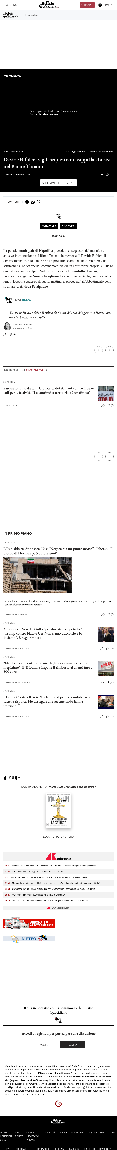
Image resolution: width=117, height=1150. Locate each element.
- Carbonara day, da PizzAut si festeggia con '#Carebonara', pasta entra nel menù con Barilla (50, 889)
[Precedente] (98, 350)
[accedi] (105, 5)
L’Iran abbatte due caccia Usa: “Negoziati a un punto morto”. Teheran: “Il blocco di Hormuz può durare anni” (58, 551)
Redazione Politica (16, 648)
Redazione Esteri (15, 614)
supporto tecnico (21, 1093)
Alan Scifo (11, 405)
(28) (110, 648)
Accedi (44, 1044)
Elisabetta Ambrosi (23, 324)
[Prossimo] (109, 350)
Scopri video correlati (58, 182)
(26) (110, 716)
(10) (110, 682)
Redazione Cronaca (16, 682)
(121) (110, 174)
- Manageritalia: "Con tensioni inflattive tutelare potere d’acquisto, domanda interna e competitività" (52, 883)
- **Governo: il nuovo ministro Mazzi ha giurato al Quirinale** (35, 895)
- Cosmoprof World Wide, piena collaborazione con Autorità (35, 871)
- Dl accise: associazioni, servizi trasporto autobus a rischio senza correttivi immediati (46, 877)
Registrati (73, 1044)
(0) (12, 334)
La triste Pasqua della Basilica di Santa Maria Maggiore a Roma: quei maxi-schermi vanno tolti (60, 314)
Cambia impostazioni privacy (33, 1136)
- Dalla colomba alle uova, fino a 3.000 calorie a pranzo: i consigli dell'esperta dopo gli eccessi (50, 866)
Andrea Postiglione (17, 174)
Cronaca (12, 76)
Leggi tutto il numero (58, 836)
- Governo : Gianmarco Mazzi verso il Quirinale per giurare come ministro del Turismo (46, 900)
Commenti (11, 201)
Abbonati (87, 4)
